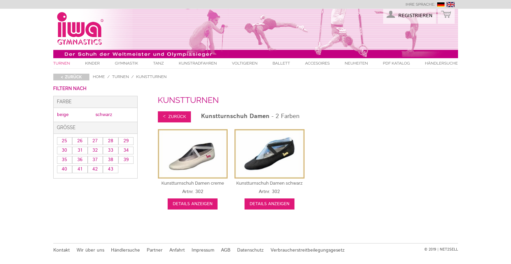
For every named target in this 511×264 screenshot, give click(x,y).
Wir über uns (90, 250)
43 (110, 169)
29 (126, 141)
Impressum (203, 250)
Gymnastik (126, 63)
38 (110, 159)
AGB (225, 250)
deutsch (441, 4)
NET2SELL (449, 249)
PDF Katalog (396, 63)
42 (95, 169)
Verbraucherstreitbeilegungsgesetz (308, 250)
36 (80, 159)
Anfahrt (177, 250)
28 (110, 141)
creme (192, 183)
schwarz (103, 114)
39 (126, 159)
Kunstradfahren (198, 63)
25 (64, 141)
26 (80, 141)
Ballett (281, 63)
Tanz (158, 63)
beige (63, 114)
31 (80, 150)
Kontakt (61, 250)
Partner (155, 250)
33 (110, 150)
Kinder (92, 63)
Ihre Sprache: (420, 4)
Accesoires (317, 63)
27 (95, 141)
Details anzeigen (192, 204)
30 (64, 150)
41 (80, 169)
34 (126, 150)
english (451, 4)
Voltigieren (244, 63)
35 (64, 159)
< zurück (71, 77)
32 (95, 150)
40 (64, 169)
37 (95, 159)
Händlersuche (441, 63)
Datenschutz (250, 250)
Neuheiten (356, 63)
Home (99, 76)
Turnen (61, 63)
